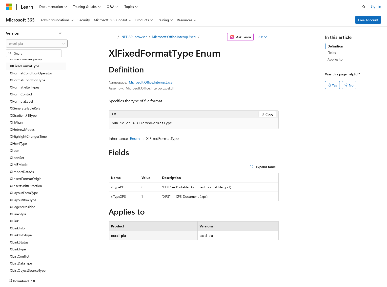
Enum (135, 138)
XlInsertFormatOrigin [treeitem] (25, 178)
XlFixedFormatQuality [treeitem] (26, 59)
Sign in (376, 6)
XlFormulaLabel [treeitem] (21, 101)
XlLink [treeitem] (14, 221)
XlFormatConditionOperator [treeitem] (31, 73)
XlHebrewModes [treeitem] (22, 129)
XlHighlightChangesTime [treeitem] (28, 136)
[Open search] (364, 6)
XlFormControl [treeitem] (21, 94)
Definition (335, 46)
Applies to (335, 59)
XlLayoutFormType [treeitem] (24, 192)
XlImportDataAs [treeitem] (22, 171)
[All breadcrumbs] (113, 37)
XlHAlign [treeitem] (16, 122)
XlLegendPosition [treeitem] (23, 206)
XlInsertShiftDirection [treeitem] (26, 185)
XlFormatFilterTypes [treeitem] (24, 87)
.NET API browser (134, 36)
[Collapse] (60, 33)
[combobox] (37, 43)
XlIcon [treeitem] (14, 150)
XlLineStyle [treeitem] (18, 214)
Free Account (368, 20)
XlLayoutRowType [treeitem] (23, 200)
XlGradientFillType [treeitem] (23, 115)
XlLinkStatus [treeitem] (19, 242)
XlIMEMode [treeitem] (18, 164)
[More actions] (274, 37)
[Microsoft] (9, 6)
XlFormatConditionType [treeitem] (27, 80)
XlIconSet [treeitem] (17, 157)
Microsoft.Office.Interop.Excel (174, 36)
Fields (331, 52)
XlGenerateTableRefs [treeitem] (25, 108)
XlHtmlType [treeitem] (18, 143)
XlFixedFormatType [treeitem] (24, 66)
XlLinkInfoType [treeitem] (21, 235)
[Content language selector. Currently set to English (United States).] (28, 280)
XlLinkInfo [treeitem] (17, 228)
